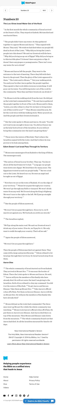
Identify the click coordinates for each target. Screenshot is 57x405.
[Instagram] (16, 396)
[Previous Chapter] (5, 10)
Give (5, 384)
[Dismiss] (25, 401)
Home (5, 377)
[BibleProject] (28, 3)
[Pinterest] (20, 396)
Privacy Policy (34, 380)
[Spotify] (24, 396)
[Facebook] (8, 396)
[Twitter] (12, 396)
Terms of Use (34, 384)
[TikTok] (28, 396)
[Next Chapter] (51, 10)
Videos (6, 387)
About (5, 380)
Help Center (34, 377)
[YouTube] (4, 396)
